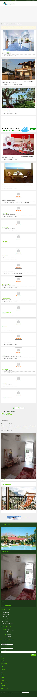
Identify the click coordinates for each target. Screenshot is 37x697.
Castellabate (23, 426)
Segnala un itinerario (5, 612)
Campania (2, 661)
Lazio (2, 666)
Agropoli (12, 425)
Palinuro (16, 425)
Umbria (2, 683)
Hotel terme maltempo (6, 213)
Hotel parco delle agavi (6, 312)
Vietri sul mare (5, 427)
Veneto (2, 686)
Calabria (2, 660)
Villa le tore (4, 326)
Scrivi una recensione (5, 614)
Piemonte (2, 674)
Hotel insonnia (5, 341)
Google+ (3, 695)
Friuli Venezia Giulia (4, 664)
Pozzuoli (18, 426)
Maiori (10, 427)
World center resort (6, 109)
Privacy (8, 629)
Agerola (24, 427)
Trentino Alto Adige (4, 682)
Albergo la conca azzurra (7, 397)
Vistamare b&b (5, 227)
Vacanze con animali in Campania (6, 414)
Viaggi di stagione (5, 616)
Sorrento (6, 425)
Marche (2, 671)
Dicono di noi (9, 632)
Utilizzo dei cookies (10, 630)
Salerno (33, 425)
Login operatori (28, 0)
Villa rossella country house (7, 199)
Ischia (21, 425)
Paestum (28, 426)
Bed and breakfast (5, 621)
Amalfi (14, 427)
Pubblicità (9, 636)
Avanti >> (22, 407)
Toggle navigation (2, 4)
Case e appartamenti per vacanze (8, 623)
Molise (2, 672)
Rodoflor (4, 355)
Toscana (2, 680)
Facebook (1, 695)
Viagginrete (11, 4)
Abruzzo (2, 657)
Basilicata (2, 658)
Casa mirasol (4, 479)
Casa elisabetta (5, 81)
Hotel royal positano (5, 510)
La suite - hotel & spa (6, 298)
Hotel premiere (5, 255)
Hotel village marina (5, 551)
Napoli (2, 425)
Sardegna (2, 677)
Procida (14, 426)
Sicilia (2, 678)
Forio (28, 427)
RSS (8, 695)
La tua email (3, 650)
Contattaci (33, 0)
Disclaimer (9, 631)
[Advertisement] (18, 14)
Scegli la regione (4, 643)
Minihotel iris (4, 156)
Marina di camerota (26, 425)
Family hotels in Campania (5, 413)
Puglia (2, 675)
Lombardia (3, 669)
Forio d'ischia (19, 427)
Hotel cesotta (4, 241)
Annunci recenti (4, 619)
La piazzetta (4, 383)
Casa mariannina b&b (6, 284)
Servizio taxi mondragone (6, 484)
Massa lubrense (3, 426)
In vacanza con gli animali (6, 617)
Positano (33, 426)
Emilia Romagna (4, 663)
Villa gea (3, 184)
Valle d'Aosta (3, 685)
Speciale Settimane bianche (18, 517)
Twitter (6, 695)
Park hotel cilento (5, 270)
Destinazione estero (4, 688)
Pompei (9, 426)
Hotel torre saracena (6, 52)
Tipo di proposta (4, 646)
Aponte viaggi (5, 369)
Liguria (2, 668)
